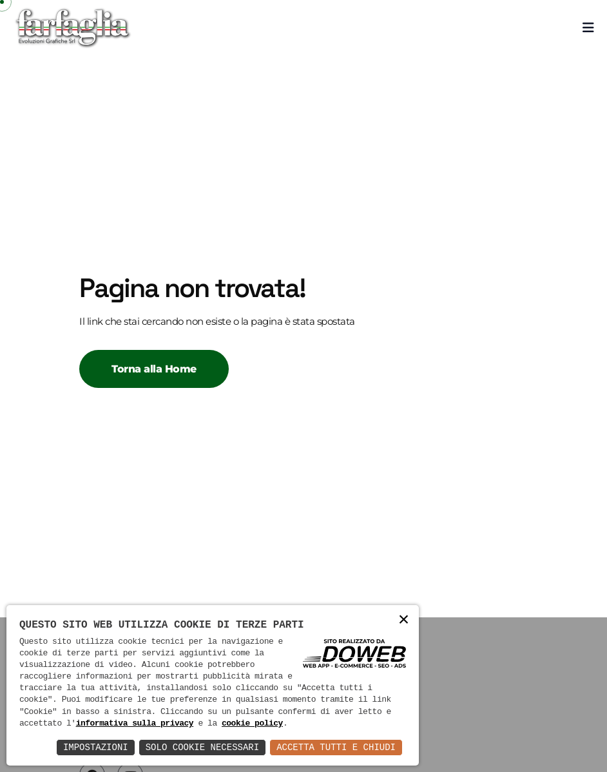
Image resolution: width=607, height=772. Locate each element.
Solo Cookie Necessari (202, 747)
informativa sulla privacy (135, 723)
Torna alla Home (154, 369)
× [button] (404, 620)
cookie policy (252, 723)
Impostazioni (95, 747)
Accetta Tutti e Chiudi (336, 747)
